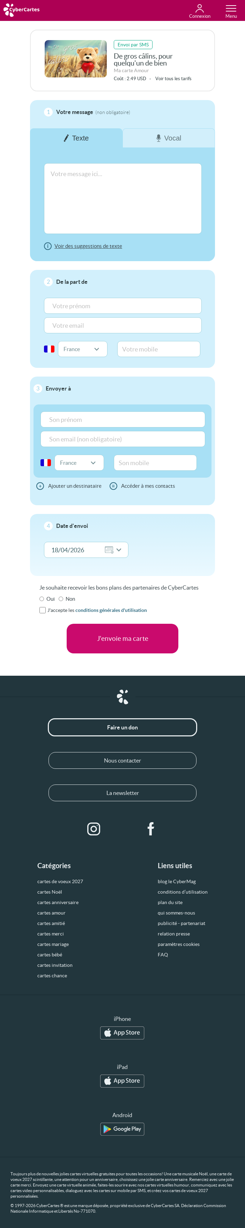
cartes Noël (49, 892)
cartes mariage (53, 944)
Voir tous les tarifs (173, 78)
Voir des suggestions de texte (88, 246)
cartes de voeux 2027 (60, 881)
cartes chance (52, 975)
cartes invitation (55, 965)
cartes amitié (51, 923)
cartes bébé (49, 954)
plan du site (170, 902)
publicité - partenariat (181, 923)
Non (70, 599)
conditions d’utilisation (183, 892)
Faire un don (122, 727)
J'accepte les (97, 610)
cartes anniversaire (58, 902)
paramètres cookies (179, 944)
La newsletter (122, 793)
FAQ (163, 954)
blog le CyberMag (177, 881)
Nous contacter (122, 760)
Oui (50, 599)
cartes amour (51, 913)
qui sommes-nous (176, 913)
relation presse (174, 934)
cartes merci (50, 934)
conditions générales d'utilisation (111, 610)
